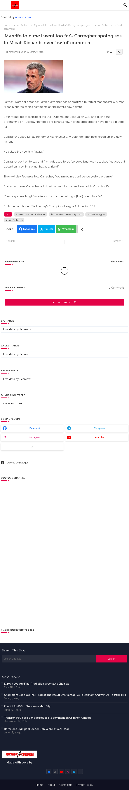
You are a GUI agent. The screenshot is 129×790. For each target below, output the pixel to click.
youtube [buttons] (99, 437)
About (51, 784)
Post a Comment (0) (64, 302)
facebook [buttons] (34, 428)
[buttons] (48, 771)
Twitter (48, 229)
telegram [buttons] (99, 428)
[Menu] (5, 5)
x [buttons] (32, 446)
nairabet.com (23, 17)
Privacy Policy (84, 784)
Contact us (65, 784)
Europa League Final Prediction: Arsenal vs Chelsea (36, 683)
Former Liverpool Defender (31, 214)
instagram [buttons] (34, 437)
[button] (125, 5)
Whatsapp (68, 229)
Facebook (29, 229)
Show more (117, 261)
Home (7, 25)
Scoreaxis (26, 329)
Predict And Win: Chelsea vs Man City (27, 706)
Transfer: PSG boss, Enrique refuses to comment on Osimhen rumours (47, 717)
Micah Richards (21, 25)
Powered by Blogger (14, 462)
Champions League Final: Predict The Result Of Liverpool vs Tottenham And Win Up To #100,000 (65, 694)
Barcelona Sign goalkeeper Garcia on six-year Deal (36, 729)
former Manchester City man (66, 214)
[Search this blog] (49, 658)
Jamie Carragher (96, 214)
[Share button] (81, 229)
